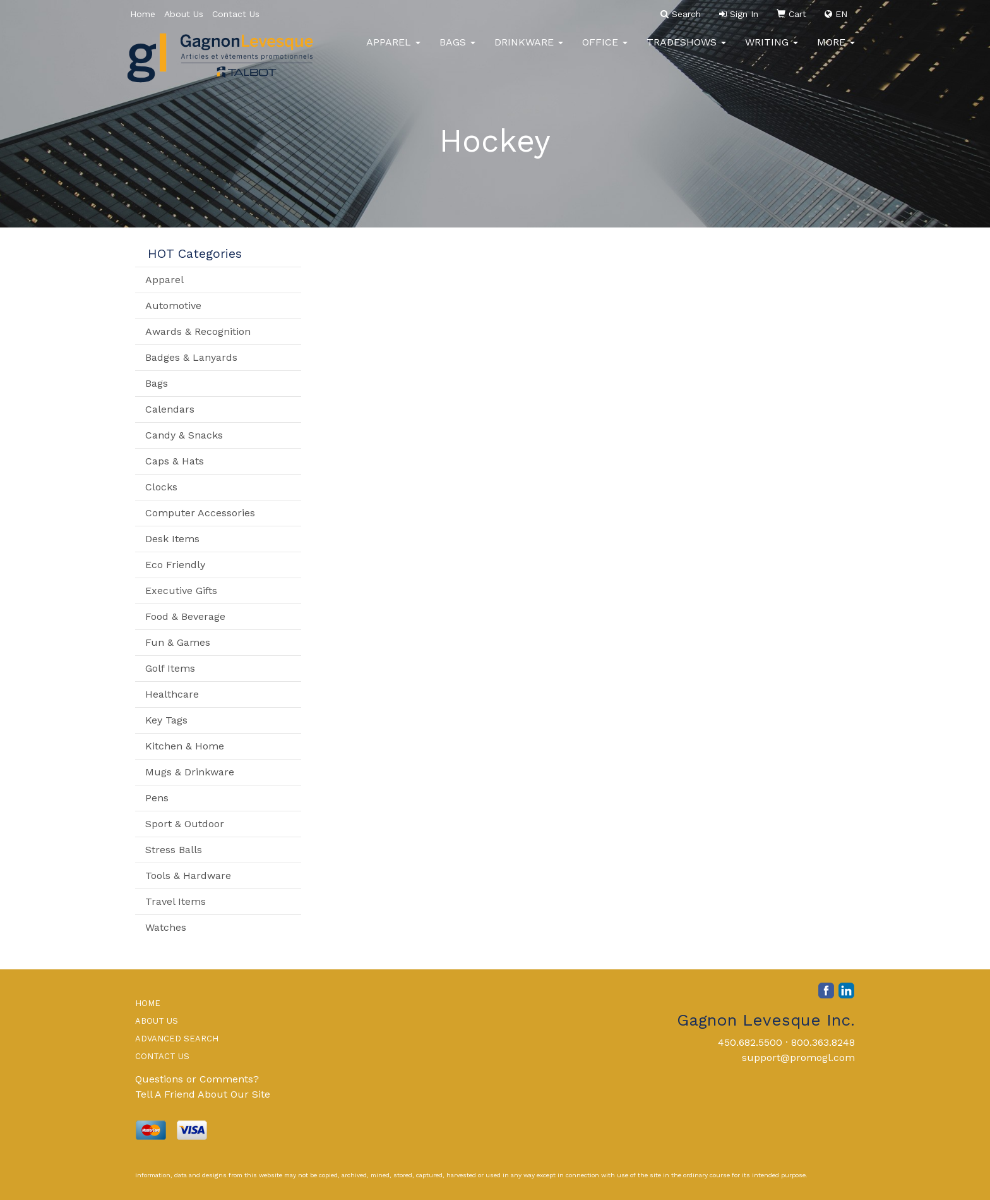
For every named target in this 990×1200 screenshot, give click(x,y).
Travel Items (175, 901)
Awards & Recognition (198, 331)
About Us (183, 14)
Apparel (393, 50)
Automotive (173, 306)
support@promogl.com (798, 1058)
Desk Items (172, 539)
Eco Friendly (175, 565)
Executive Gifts (181, 591)
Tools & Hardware (188, 876)
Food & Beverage (185, 616)
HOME (147, 1003)
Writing (771, 50)
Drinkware (528, 50)
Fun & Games (177, 642)
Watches (165, 927)
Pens (157, 798)
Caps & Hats (174, 461)
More (836, 50)
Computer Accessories (200, 513)
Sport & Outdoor (184, 824)
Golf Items (170, 668)
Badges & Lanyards (191, 357)
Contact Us (235, 14)
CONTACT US (162, 1056)
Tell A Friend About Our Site (202, 1094)
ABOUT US (156, 1021)
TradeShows (686, 50)
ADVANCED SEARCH (176, 1038)
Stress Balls (173, 850)
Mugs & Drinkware (189, 772)
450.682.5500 (750, 1042)
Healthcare (172, 694)
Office (605, 50)
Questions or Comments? (197, 1079)
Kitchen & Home (184, 746)
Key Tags (166, 720)
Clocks (161, 487)
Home (142, 14)
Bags (457, 50)
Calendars (169, 409)
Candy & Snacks (184, 435)
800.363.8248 (823, 1042)
